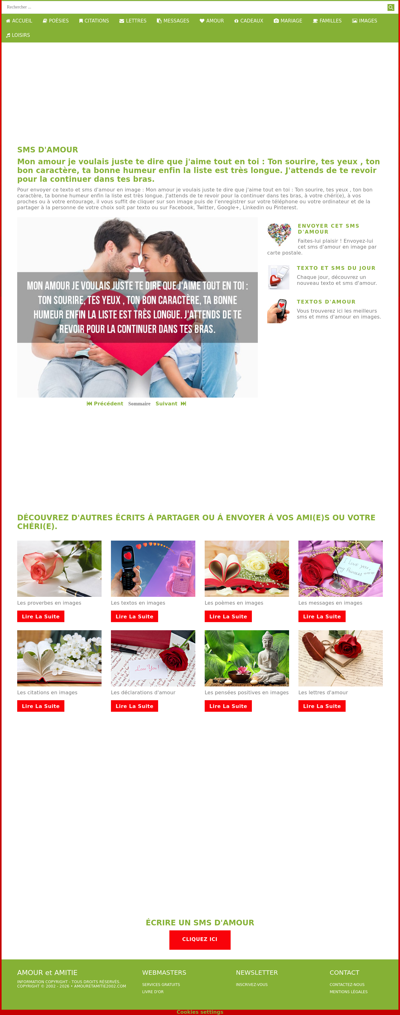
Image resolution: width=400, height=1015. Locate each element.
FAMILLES (327, 21)
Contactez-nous (347, 985)
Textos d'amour (326, 302)
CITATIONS (94, 21)
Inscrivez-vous (252, 985)
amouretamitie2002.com (100, 986)
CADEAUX (248, 21)
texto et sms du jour (336, 268)
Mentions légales (349, 992)
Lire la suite (41, 617)
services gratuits (161, 985)
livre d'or (153, 992)
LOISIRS (18, 35)
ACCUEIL (19, 21)
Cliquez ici (200, 939)
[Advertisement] (200, 89)
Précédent (105, 404)
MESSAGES (173, 21)
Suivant (171, 404)
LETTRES (132, 21)
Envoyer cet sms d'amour (329, 229)
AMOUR (212, 21)
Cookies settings (200, 1012)
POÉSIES (56, 21)
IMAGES (364, 21)
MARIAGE (288, 21)
